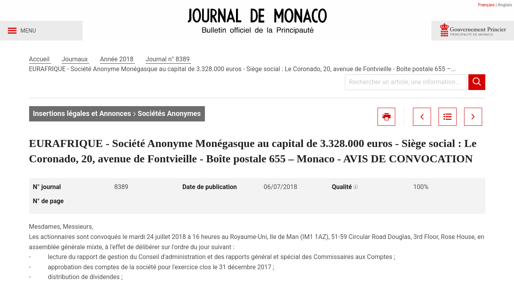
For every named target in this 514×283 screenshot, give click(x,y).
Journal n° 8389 (168, 62)
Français (486, 4)
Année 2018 (117, 62)
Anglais (505, 4)
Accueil (40, 62)
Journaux (75, 62)
